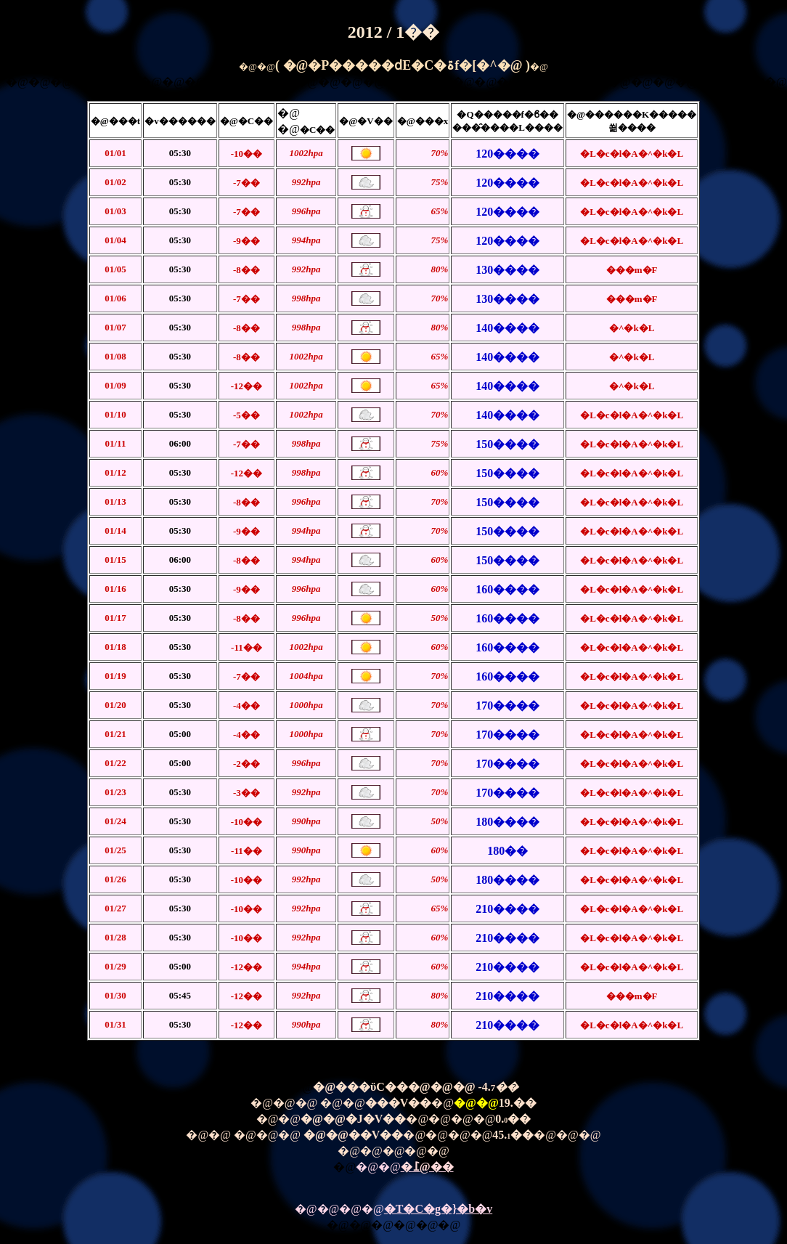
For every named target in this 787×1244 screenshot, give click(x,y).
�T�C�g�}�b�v (438, 1209)
